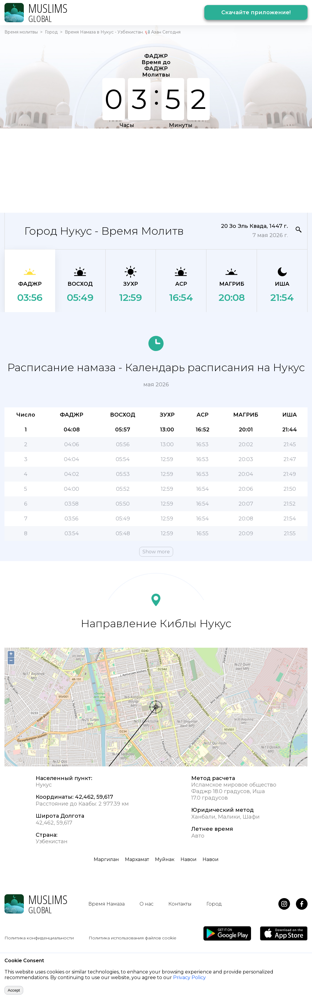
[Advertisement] (152, 170)
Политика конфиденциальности (39, 938)
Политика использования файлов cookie (132, 938)
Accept (14, 990)
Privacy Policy (189, 977)
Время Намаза (106, 904)
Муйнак (165, 859)
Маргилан (106, 859)
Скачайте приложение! (256, 12)
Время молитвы (21, 32)
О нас (146, 904)
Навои (189, 859)
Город (51, 32)
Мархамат (137, 859)
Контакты (180, 904)
